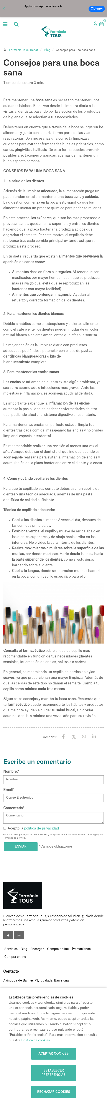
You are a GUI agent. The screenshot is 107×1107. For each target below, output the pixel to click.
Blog (47, 49)
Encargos (37, 949)
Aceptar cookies (53, 1053)
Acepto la (31, 828)
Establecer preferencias (53, 1073)
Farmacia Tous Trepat (23, 49)
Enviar (20, 846)
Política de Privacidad (75, 835)
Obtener (97, 8)
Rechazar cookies (53, 1092)
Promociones (81, 949)
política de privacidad (41, 828)
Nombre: (11, 771)
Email (8, 790)
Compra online (58, 949)
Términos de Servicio (14, 838)
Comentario (13, 808)
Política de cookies (35, 1040)
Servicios (11, 949)
